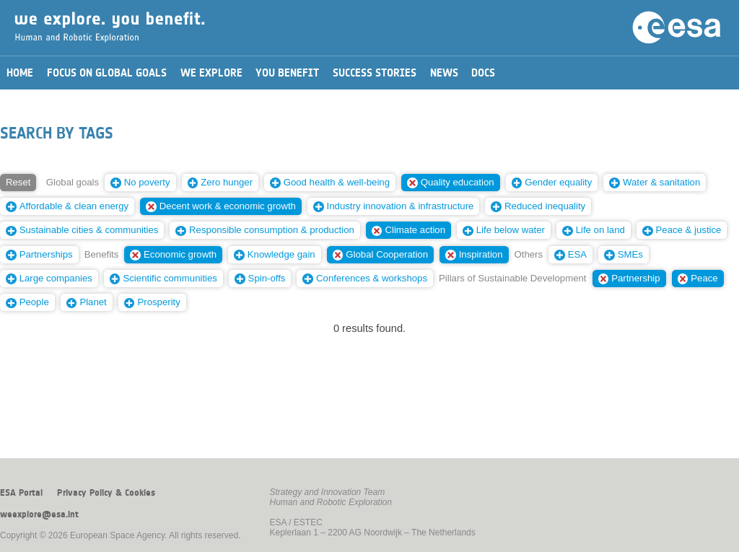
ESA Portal (21, 493)
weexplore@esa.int (39, 514)
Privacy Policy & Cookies (106, 493)
